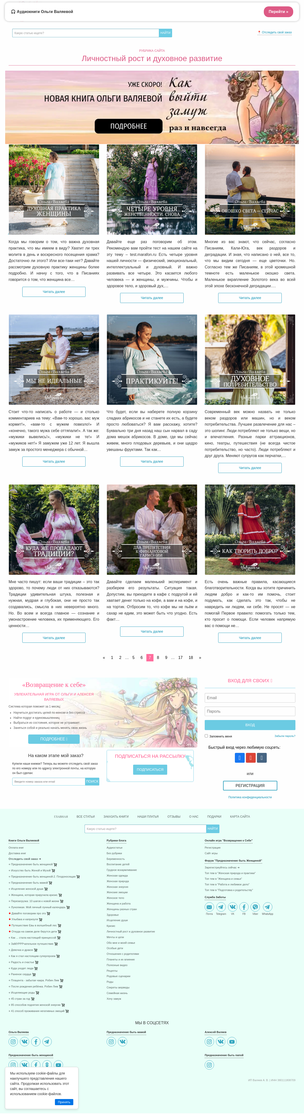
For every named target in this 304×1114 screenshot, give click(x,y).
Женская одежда (117, 876)
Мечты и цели (115, 938)
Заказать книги (112, 817)
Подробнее (54, 739)
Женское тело (115, 898)
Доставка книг (17, 854)
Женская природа (118, 882)
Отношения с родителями (123, 954)
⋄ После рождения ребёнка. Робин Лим (33, 987)
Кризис (111, 926)
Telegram (221, 909)
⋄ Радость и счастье (21, 963)
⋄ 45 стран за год (19, 999)
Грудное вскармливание (122, 870)
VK (232, 909)
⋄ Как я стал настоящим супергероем (32, 957)
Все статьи (78, 817)
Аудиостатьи (114, 848)
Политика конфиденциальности (250, 797)
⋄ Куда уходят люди (21, 969)
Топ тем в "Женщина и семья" (223, 879)
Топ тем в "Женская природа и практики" (230, 874)
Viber (255, 909)
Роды (110, 982)
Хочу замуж (114, 999)
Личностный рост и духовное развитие (131, 932)
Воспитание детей (118, 865)
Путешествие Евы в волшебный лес (33, 926)
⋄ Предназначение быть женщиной (31, 865)
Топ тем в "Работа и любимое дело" (227, 885)
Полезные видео (117, 966)
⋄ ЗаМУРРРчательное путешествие (31, 944)
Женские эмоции (117, 893)
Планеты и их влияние (121, 960)
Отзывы (176, 817)
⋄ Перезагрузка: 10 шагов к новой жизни (34, 902)
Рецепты (112, 971)
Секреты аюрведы (118, 988)
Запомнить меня (218, 736)
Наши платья (148, 817)
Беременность (116, 859)
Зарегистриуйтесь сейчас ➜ (222, 868)
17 (180, 657)
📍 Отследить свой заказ (274, 32)
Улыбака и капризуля (23, 920)
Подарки (221, 817)
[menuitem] (54, 849)
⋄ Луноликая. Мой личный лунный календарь (37, 908)
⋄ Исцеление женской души (26, 889)
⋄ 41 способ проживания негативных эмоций (36, 1011)
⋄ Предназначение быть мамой (28, 883)
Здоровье (113, 915)
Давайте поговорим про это (27, 914)
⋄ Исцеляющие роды (22, 993)
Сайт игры (211, 854)
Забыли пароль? (285, 735)
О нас (198, 817)
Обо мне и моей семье (121, 943)
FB (244, 909)
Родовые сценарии (118, 977)
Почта (209, 909)
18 (191, 657)
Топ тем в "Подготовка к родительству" (229, 891)
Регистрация (250, 786)
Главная (51, 817)
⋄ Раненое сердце (20, 975)
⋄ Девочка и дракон (21, 950)
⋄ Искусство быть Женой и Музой (30, 871)
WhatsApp (267, 909)
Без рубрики (114, 854)
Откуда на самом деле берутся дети (33, 932)
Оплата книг (16, 848)
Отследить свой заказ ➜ (25, 859)
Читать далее (54, 292)
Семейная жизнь (117, 994)
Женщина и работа (118, 904)
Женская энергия (117, 887)
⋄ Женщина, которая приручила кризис (33, 895)
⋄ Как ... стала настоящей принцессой (32, 938)
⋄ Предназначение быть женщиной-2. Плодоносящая (42, 877)
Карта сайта (249, 817)
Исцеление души (117, 921)
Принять (64, 1102)
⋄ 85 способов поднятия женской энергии (35, 1005)
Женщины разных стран (122, 910)
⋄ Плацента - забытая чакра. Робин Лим (34, 981)
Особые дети (115, 949)
